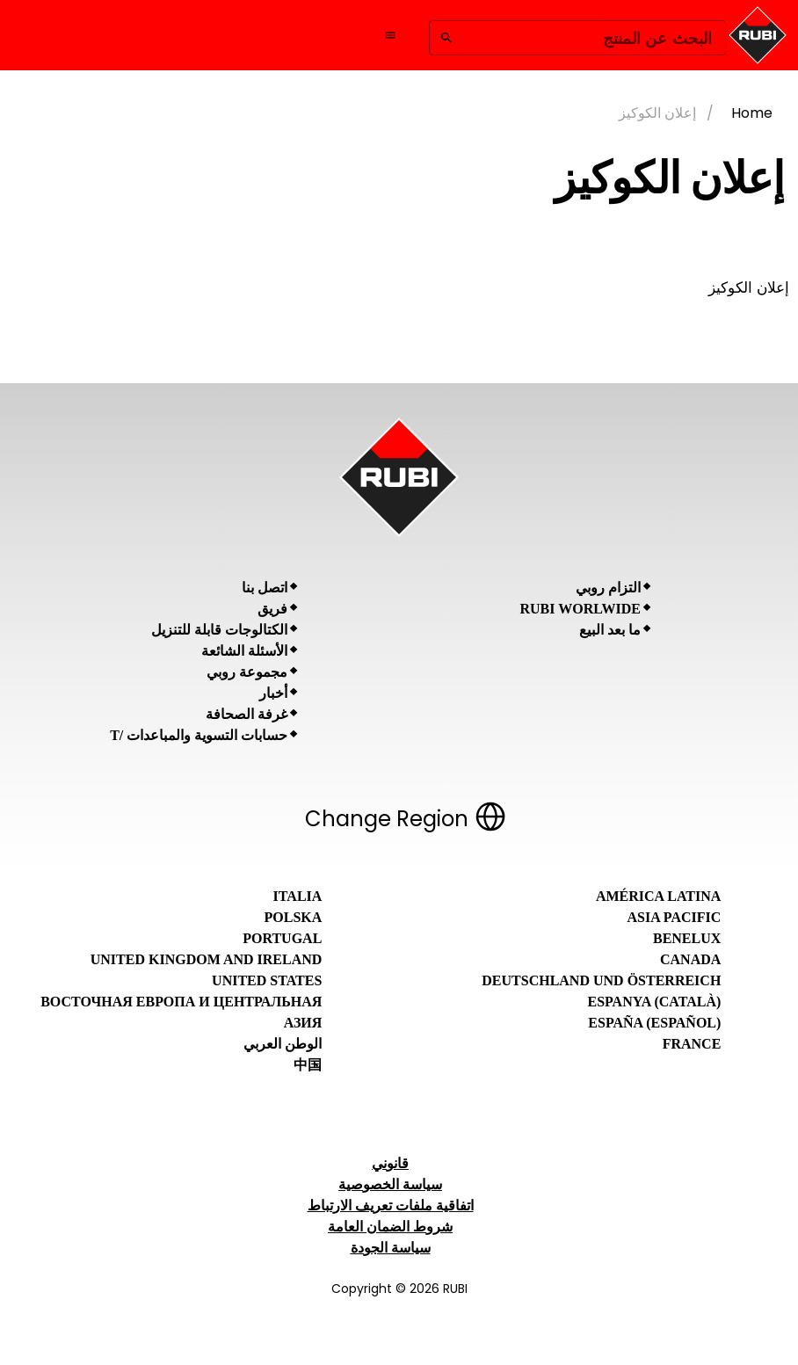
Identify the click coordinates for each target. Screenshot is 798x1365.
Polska (294, 917)
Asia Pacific (675, 917)
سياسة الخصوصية (390, 1184)
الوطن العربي (282, 1043)
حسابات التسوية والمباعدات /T (198, 735)
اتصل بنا (264, 587)
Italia (298, 896)
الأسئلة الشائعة (244, 650)
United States (267, 980)
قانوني (390, 1163)
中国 (308, 1064)
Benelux (687, 938)
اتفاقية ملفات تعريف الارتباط (391, 1205)
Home (752, 113)
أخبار (273, 693)
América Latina (658, 896)
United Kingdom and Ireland (207, 959)
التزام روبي (608, 587)
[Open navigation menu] (390, 35)
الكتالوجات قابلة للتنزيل (219, 629)
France (692, 1043)
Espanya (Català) (654, 1001)
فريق (272, 608)
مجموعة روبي (247, 671)
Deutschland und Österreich (601, 980)
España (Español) (654, 1022)
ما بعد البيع (610, 629)
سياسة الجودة (391, 1247)
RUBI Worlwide (580, 608)
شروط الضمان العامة (390, 1226)
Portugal (282, 938)
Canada (690, 959)
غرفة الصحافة (246, 714)
